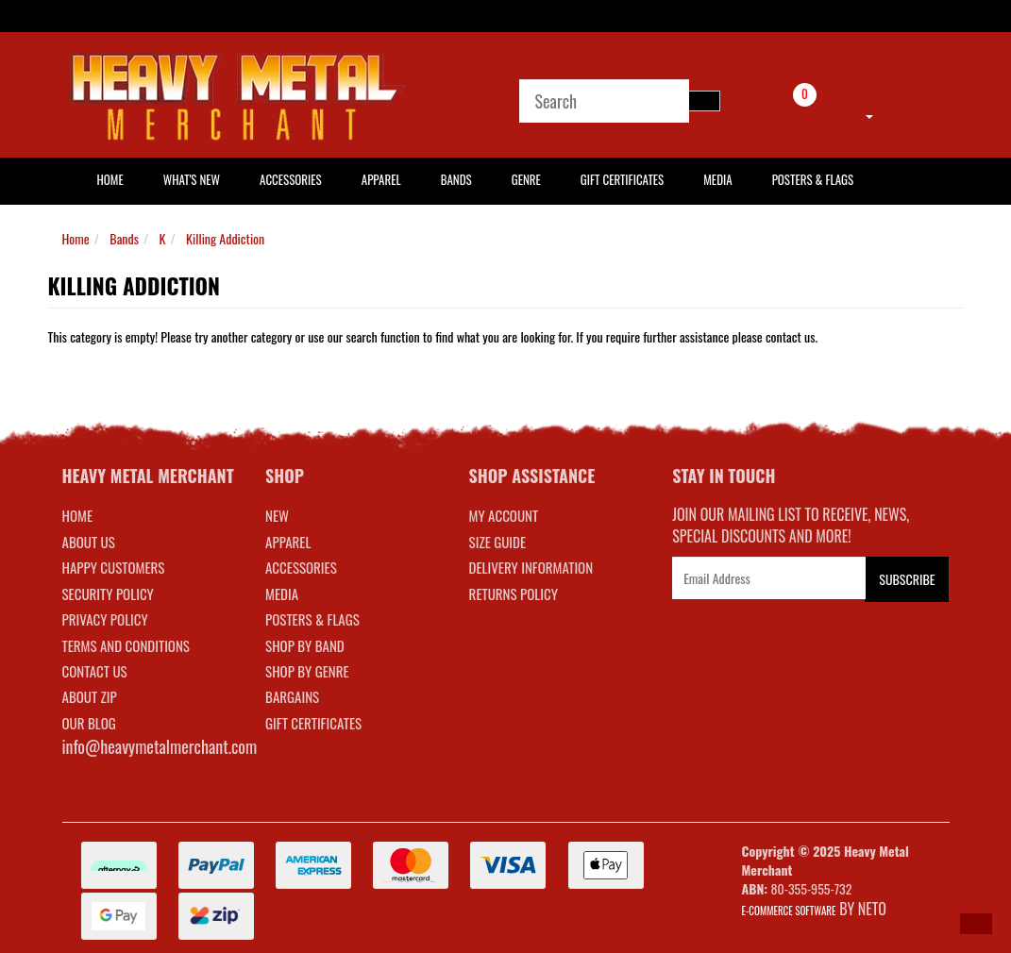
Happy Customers (113, 567)
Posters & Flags (812, 179)
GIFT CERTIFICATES (313, 722)
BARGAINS (292, 696)
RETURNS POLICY (513, 593)
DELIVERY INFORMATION (531, 567)
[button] (976, 923)
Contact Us (94, 670)
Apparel (381, 179)
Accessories (291, 179)
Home (76, 238)
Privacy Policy (105, 619)
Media (717, 179)
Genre (526, 179)
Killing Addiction (225, 238)
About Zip (89, 696)
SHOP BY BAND (305, 645)
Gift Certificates (622, 179)
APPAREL (288, 541)
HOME (110, 179)
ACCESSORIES (301, 567)
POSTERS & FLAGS (312, 619)
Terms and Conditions (126, 645)
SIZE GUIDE (498, 541)
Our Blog (89, 722)
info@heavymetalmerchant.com (160, 746)
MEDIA (281, 593)
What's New (191, 179)
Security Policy (108, 593)
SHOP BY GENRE (307, 670)
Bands (456, 179)
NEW (277, 515)
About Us (88, 541)
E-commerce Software (789, 910)
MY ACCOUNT (504, 515)
